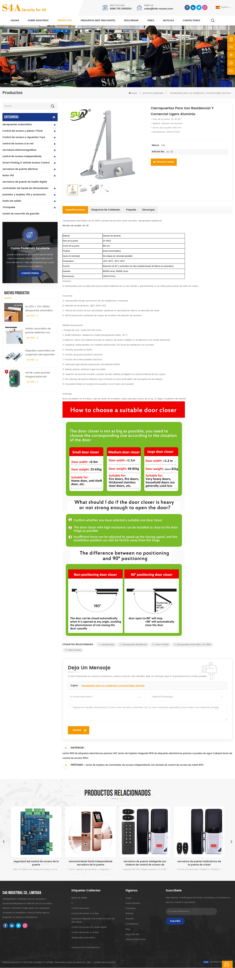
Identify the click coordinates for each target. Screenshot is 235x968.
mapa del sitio (132, 934)
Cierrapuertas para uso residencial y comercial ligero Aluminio (113, 685)
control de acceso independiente (21, 156)
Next (231, 841)
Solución (129, 918)
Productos (64, 20)
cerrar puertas (160, 644)
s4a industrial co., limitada (21, 893)
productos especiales (153, 93)
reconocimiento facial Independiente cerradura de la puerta (90, 863)
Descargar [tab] (148, 210)
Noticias (168, 20)
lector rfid (8, 175)
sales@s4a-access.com (158, 9)
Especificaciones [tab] (75, 210)
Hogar (15, 20)
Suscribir (175, 921)
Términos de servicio (135, 939)
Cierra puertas (73, 650)
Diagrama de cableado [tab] (105, 210)
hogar (128, 898)
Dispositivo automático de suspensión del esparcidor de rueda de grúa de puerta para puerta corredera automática (40, 353)
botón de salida (11, 201)
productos (130, 908)
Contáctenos (191, 20)
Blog (127, 929)
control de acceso (80, 908)
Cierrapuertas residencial (133, 644)
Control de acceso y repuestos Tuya (23, 137)
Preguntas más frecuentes (98, 20)
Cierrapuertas (106, 644)
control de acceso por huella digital (89, 927)
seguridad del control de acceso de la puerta (36, 863)
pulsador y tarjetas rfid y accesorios (24, 194)
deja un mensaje (216, 964)
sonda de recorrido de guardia (20, 214)
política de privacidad (105, 962)
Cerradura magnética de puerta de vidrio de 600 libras (93, 920)
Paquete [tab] (131, 210)
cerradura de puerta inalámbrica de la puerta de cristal (199, 863)
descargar (131, 20)
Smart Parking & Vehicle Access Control (25, 163)
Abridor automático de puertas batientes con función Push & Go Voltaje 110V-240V (39, 331)
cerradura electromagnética (19, 150)
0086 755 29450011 (121, 9)
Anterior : (74, 748)
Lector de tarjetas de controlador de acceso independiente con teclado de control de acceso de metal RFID (144, 765)
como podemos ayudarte (30, 248)
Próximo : (74, 765)
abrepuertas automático (17, 124)
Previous (3, 841)
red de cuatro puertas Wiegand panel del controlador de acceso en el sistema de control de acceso (39, 375)
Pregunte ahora (163, 162)
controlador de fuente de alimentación (25, 188)
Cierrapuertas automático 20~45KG (192, 644)
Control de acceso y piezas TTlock (22, 131)
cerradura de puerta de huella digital (24, 182)
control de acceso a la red (17, 143)
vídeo (150, 20)
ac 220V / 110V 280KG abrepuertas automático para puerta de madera (39, 309)
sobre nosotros (132, 903)
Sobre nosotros (38, 20)
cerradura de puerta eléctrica (20, 169)
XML (89, 962)
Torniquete (8, 207)
